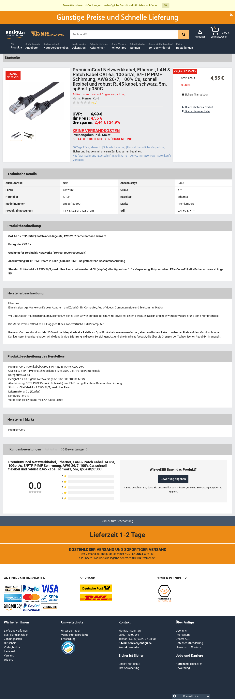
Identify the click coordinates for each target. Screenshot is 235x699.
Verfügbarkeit (12, 647)
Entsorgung (68, 638)
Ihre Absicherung (129, 668)
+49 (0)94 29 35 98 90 (142, 638)
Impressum (183, 634)
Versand (9, 655)
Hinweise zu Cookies (188, 647)
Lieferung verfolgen (16, 630)
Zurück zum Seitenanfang (117, 521)
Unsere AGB (183, 638)
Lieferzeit (9, 651)
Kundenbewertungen (25, 449)
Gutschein (10, 643)
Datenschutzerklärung (189, 643)
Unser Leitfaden (71, 630)
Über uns (181, 630)
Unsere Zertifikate (129, 663)
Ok (165, 5)
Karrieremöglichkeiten (189, 663)
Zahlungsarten (13, 638)
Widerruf (9, 659)
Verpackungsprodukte (74, 634)
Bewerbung (183, 668)
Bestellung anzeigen (16, 634)
